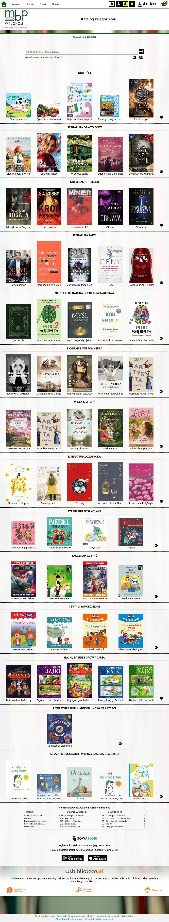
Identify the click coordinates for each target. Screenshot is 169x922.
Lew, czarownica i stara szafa (35, 821)
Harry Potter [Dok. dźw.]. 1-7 (34, 824)
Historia (30, 4)
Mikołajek (27, 818)
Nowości (16, 4)
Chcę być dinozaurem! (114, 827)
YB (125, 3)
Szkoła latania (70, 824)
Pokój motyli (69, 818)
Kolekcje (59, 57)
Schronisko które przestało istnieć (118, 818)
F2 (152, 3)
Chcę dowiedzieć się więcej (69, 919)
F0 (139, 3)
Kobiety (109, 824)
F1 (145, 3)
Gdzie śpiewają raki (72, 827)
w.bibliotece (82, 878)
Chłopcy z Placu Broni (73, 821)
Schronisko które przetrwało (116, 821)
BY (132, 3)
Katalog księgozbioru (84, 37)
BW (119, 3)
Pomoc (43, 4)
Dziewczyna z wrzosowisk (74, 816)
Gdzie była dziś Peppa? (33, 816)
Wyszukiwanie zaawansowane (39, 57)
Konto (55, 4)
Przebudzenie (29, 827)
